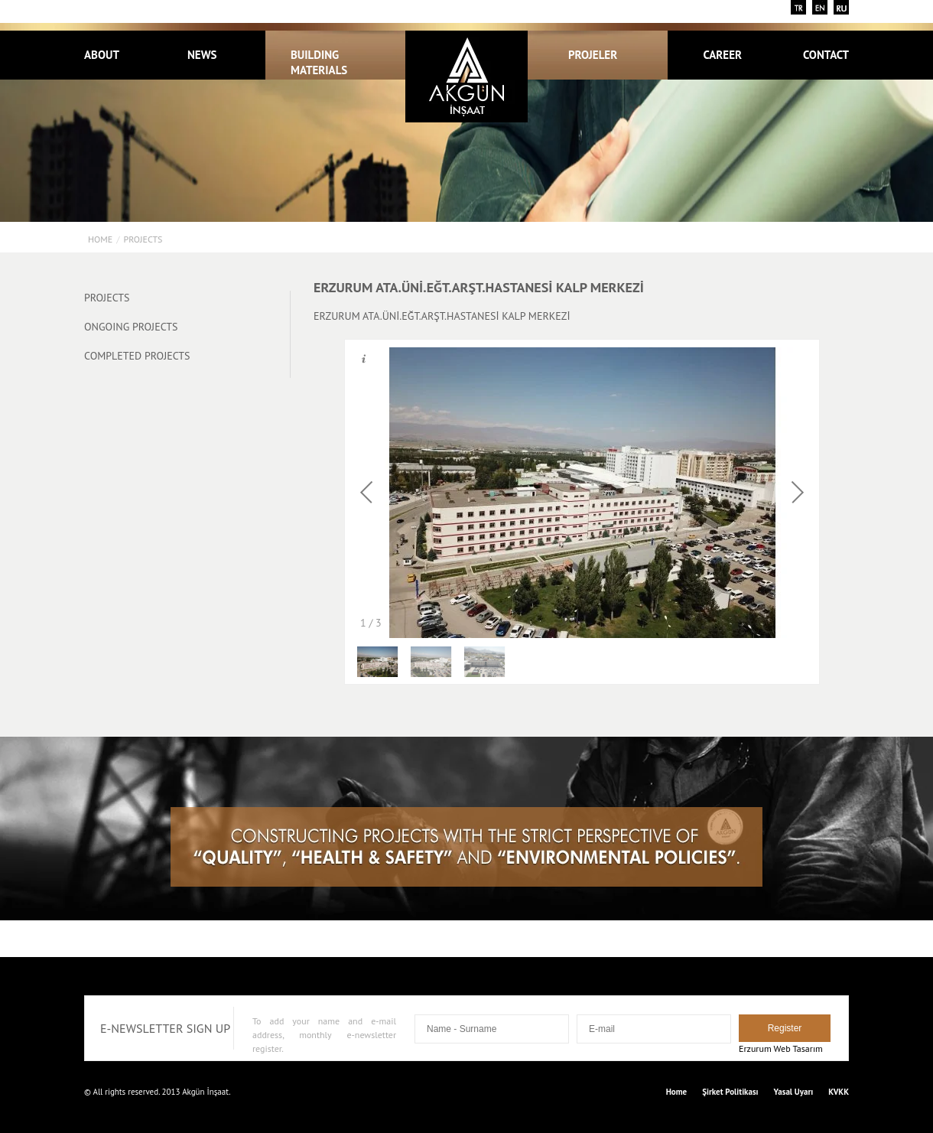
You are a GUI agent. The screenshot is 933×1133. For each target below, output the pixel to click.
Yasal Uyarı (794, 1091)
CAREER (722, 54)
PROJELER (601, 54)
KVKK (838, 1091)
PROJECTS (142, 239)
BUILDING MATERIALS (319, 62)
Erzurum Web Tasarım (781, 1048)
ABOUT (101, 54)
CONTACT (826, 54)
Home (100, 239)
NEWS (202, 54)
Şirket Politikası (730, 1091)
